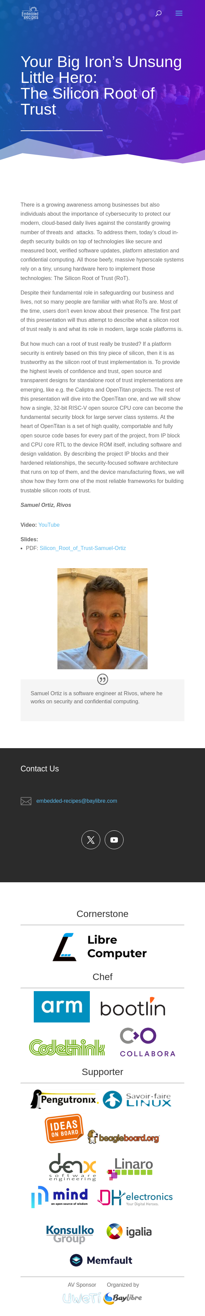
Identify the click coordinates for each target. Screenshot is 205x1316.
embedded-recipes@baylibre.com (76, 801)
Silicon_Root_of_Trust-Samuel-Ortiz (83, 548)
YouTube (49, 525)
